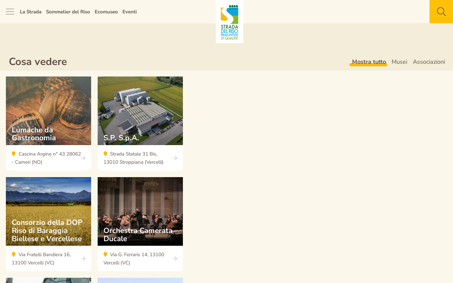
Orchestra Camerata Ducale (140, 227)
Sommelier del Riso (68, 11)
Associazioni (429, 62)
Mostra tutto (369, 62)
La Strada (30, 11)
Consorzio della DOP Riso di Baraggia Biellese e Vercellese (48, 227)
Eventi (129, 11)
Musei (399, 62)
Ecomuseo (106, 11)
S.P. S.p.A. (140, 126)
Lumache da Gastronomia (48, 126)
